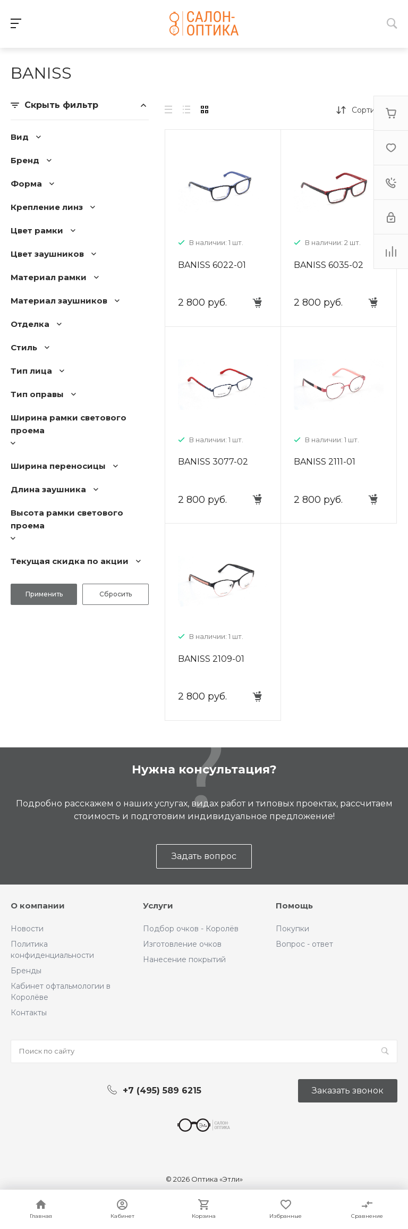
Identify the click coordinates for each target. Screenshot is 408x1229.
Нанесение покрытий (184, 959)
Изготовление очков (182, 944)
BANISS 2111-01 (324, 462)
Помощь (294, 905)
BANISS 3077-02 (213, 462)
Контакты (29, 1012)
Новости (27, 928)
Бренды (26, 970)
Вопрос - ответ (304, 944)
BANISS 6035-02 (328, 265)
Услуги (158, 905)
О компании (38, 905)
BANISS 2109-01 (211, 659)
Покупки (292, 928)
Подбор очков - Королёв (191, 928)
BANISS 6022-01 (212, 265)
